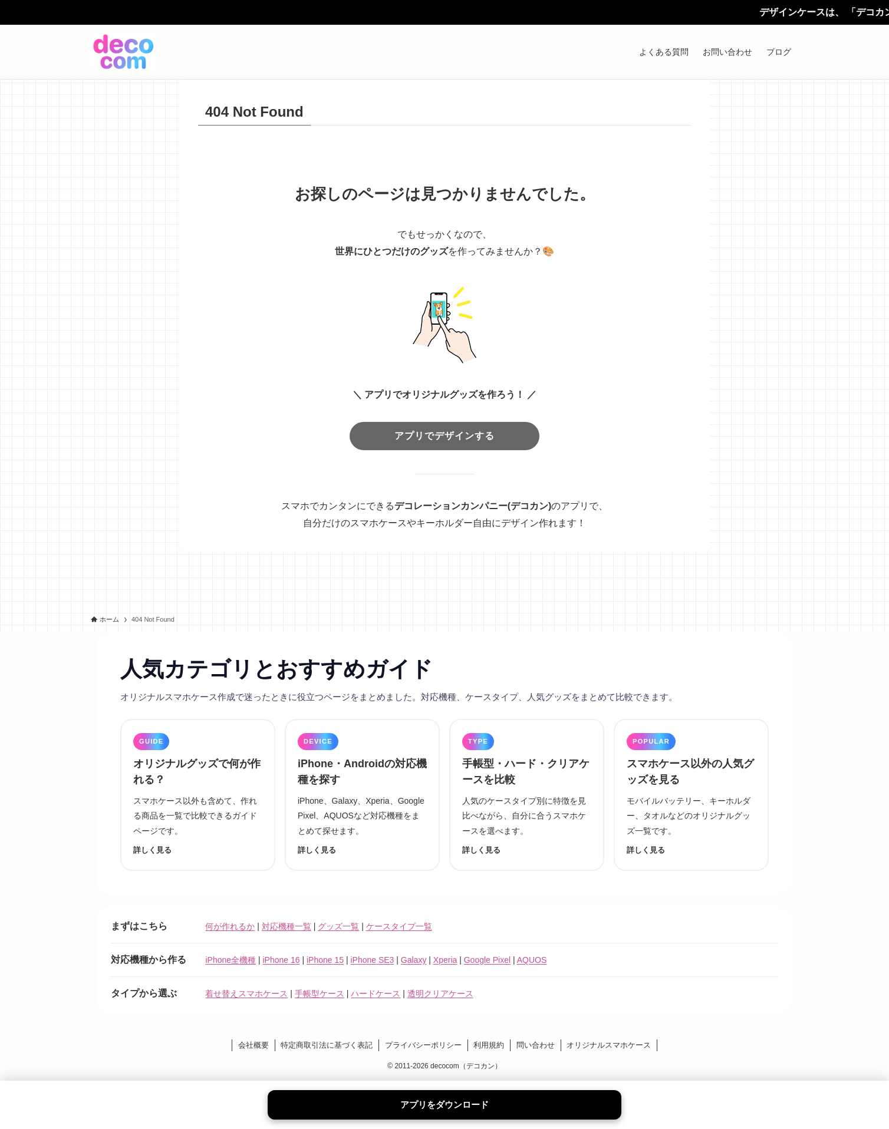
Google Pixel (487, 960)
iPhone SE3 (372, 960)
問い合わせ (535, 1045)
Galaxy (414, 960)
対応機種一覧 (286, 926)
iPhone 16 (280, 960)
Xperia (445, 960)
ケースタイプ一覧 (399, 926)
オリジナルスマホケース (609, 1045)
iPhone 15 (325, 960)
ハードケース (375, 993)
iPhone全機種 (230, 960)
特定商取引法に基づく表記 (327, 1045)
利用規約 (488, 1045)
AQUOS (532, 960)
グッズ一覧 (338, 926)
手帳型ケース (319, 993)
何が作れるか (230, 926)
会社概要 (253, 1045)
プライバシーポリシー (423, 1045)
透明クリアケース (440, 993)
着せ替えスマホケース (246, 993)
